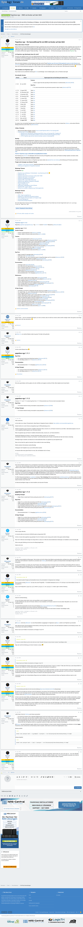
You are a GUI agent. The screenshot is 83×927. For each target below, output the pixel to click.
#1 (60, 41)
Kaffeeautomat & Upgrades (34, 903)
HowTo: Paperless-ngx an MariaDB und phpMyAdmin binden (32, 177)
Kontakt (30, 900)
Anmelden (58, 895)
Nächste (13, 37)
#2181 (52, 313)
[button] (37, 8)
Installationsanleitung (20, 521)
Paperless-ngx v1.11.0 (22, 250)
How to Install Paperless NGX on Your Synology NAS (48, 150)
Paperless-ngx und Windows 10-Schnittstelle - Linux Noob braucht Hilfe (35, 201)
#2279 (52, 541)
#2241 (56, 269)
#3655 (41, 95)
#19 (60, 777)
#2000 (39, 262)
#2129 (42, 276)
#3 (60, 347)
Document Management (24, 227)
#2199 (35, 311)
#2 (60, 248)
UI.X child (4, 912)
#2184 (48, 272)
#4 (60, 364)
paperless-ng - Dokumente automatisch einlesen (29, 224)
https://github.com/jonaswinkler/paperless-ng (26, 458)
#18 (60, 742)
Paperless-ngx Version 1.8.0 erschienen (27, 205)
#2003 (53, 275)
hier (34, 28)
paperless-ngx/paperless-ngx (27, 252)
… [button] (7, 37)
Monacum (4, 16)
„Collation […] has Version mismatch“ (26, 191)
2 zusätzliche (33, 520)
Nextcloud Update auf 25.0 (24, 210)
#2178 (42, 315)
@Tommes (39, 72)
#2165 (38, 299)
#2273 (40, 391)
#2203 (40, 296)
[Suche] (73, 11)
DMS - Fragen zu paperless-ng (25, 223)
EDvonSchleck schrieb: (21, 628)
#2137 (42, 302)
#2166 (50, 309)
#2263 (45, 396)
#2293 (46, 547)
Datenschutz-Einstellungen (60, 912)
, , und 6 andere (25, 241)
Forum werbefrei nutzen (33, 905)
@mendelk (29, 285)
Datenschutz (51, 912)
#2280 (51, 439)
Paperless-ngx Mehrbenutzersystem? (27, 206)
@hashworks (51, 269)
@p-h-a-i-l (41, 263)
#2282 (45, 558)
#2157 (35, 300)
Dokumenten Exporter (34, 511)
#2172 (43, 298)
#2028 (46, 273)
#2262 (40, 268)
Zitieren (59, 244)
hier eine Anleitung (56, 185)
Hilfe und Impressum (71, 912)
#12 (60, 605)
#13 (60, 625)
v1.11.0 (37, 252)
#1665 (41, 283)
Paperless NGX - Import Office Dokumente (28, 207)
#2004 (53, 270)
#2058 (50, 290)
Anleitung (26, 610)
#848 (44, 263)
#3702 (37, 101)
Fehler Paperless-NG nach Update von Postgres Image (30, 225)
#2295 (49, 546)
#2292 (45, 549)
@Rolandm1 (28, 634)
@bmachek (37, 95)
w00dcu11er (19, 366)
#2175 (37, 316)
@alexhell (50, 185)
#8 (60, 452)
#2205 (25, 287)
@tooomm (36, 296)
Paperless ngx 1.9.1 (23, 202)
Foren (30, 897)
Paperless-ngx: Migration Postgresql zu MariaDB (29, 209)
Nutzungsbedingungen (43, 912)
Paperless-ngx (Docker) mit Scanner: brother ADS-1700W (31, 203)
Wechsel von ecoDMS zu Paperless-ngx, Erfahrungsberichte (31, 216)
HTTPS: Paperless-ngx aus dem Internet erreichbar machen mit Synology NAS (38, 157)
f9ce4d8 (45, 252)
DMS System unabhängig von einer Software (28, 213)
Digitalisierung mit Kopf (24, 151)
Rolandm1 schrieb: (21, 695)
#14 (60, 647)
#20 (60, 822)
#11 (60, 575)
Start (30, 895)
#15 (60, 675)
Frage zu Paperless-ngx (24, 212)
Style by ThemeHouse (30, 915)
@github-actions (39, 303)
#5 (60, 379)
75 (9, 37)
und (23, 340)
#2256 (33, 285)
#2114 (45, 303)
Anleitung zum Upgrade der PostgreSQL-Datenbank (30, 193)
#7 (60, 428)
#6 (60, 413)
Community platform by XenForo (13, 915)
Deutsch (10, 912)
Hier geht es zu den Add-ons (11, 30)
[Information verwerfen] (79, 21)
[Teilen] (58, 41)
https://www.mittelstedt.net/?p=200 (49, 657)
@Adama (24, 144)
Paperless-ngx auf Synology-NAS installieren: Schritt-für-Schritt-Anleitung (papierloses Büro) (41, 155)
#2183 (44, 289)
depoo (58, 677)
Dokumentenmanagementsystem (26, 228)
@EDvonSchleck (55, 144)
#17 (60, 713)
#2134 (50, 334)
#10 (60, 534)
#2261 (20, 551)
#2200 (45, 308)
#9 (60, 501)
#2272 (46, 390)
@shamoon (33, 101)
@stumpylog (36, 268)
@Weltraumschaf (30, 300)
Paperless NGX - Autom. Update (25, 214)
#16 (60, 692)
